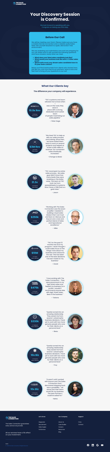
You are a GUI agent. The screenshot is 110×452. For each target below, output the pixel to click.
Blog (59, 432)
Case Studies (62, 424)
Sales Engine (42, 427)
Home (7, 443)
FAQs (79, 422)
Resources (61, 429)
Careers (60, 427)
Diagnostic (42, 422)
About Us (61, 422)
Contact (80, 424)
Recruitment (42, 424)
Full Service (42, 429)
